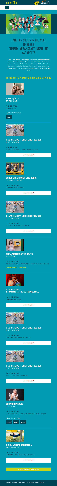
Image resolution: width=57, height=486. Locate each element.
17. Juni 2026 (12, 335)
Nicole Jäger (12, 98)
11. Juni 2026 (12, 223)
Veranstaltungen (16, 482)
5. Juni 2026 (11, 106)
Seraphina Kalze (14, 403)
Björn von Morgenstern (19, 445)
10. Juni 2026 (12, 185)
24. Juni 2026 (12, 411)
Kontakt (37, 482)
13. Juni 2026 (12, 261)
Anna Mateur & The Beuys (19, 254)
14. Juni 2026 (12, 297)
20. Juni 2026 (12, 373)
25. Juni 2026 (12, 452)
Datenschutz (25, 482)
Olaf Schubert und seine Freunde (23, 139)
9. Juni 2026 (11, 147)
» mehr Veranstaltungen (28, 469)
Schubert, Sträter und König (21, 177)
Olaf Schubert (13, 289)
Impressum (42, 482)
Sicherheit (31, 482)
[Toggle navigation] (7, 7)
